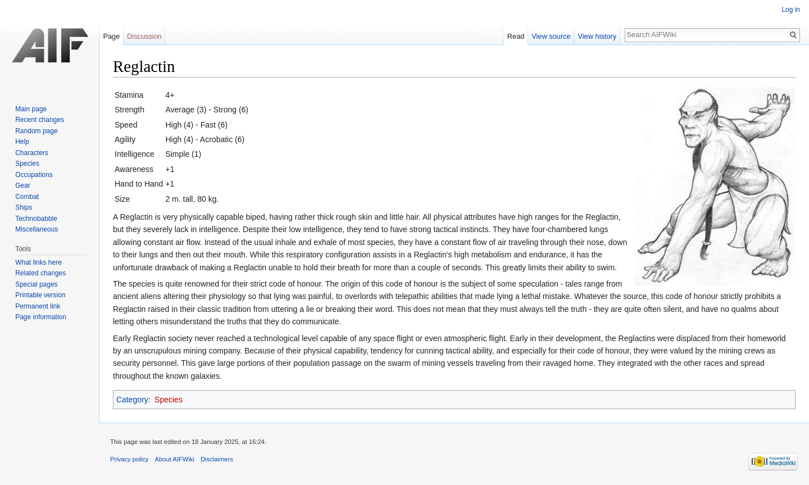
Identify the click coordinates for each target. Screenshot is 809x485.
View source (550, 36)
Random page (36, 131)
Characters (31, 153)
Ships (23, 207)
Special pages (36, 284)
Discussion (144, 36)
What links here (38, 262)
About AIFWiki (174, 459)
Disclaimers (217, 459)
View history (597, 36)
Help (22, 142)
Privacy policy (129, 459)
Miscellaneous (36, 229)
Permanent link (37, 306)
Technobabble (36, 219)
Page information (40, 317)
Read (516, 36)
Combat (27, 197)
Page (111, 36)
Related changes (40, 273)
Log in (790, 9)
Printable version (40, 295)
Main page (31, 109)
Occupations (34, 175)
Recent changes (39, 120)
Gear (22, 185)
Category (132, 399)
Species (168, 399)
